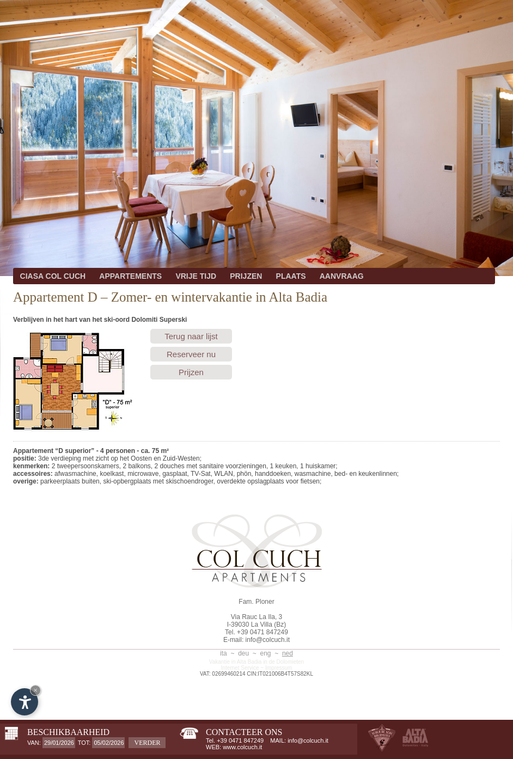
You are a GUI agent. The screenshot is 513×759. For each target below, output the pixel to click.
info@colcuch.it (268, 640)
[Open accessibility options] (24, 701)
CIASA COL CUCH (53, 276)
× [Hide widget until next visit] (35, 690)
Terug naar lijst (191, 336)
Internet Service (240, 668)
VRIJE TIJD (195, 276)
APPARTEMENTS (130, 276)
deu (243, 653)
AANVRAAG (342, 276)
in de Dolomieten (283, 662)
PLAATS (291, 276)
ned (287, 653)
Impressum (278, 668)
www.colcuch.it (242, 747)
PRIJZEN (246, 276)
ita (223, 653)
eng (265, 653)
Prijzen (191, 372)
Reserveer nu (191, 354)
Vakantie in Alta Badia (235, 662)
